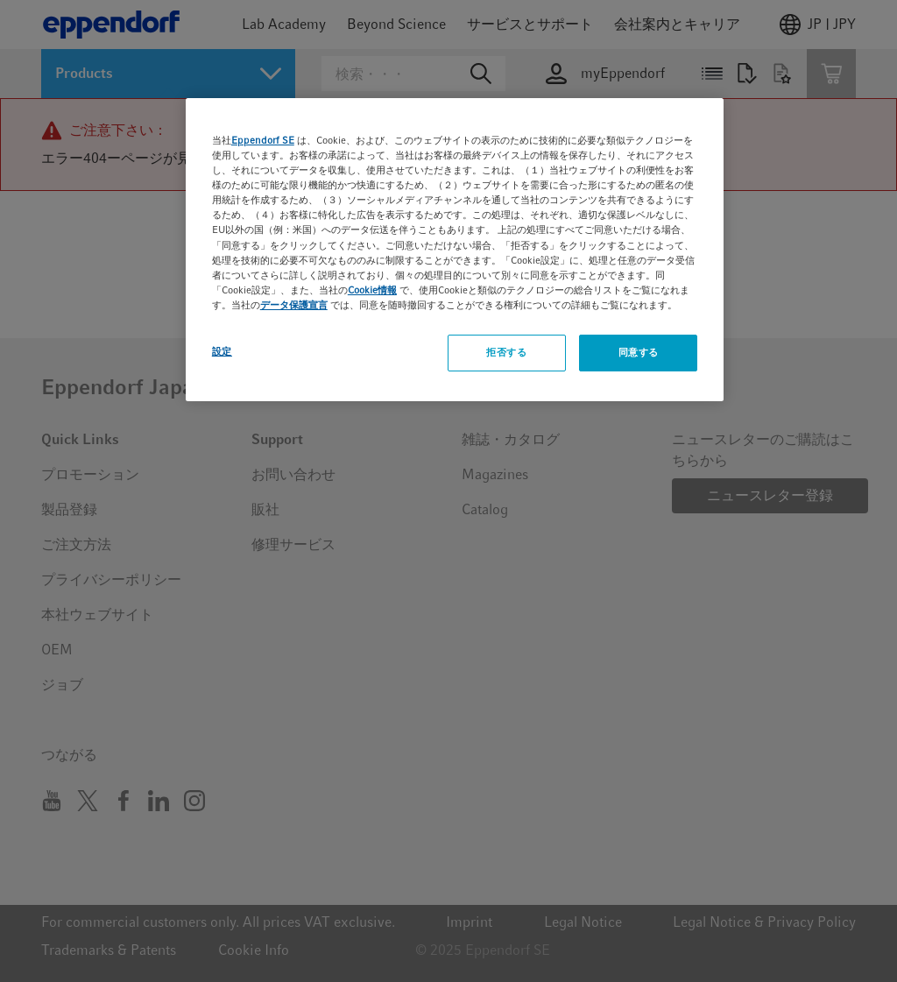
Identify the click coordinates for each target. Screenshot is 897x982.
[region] (455, 249)
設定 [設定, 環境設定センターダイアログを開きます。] (222, 351)
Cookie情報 (372, 290)
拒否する (506, 352)
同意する (638, 352)
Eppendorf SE (262, 140)
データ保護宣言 (294, 305)
